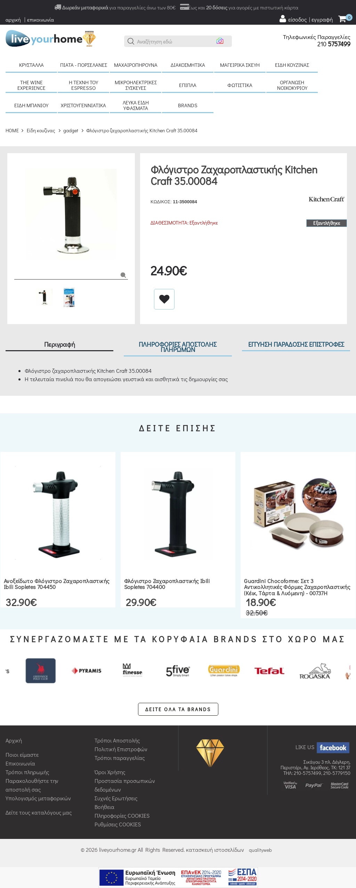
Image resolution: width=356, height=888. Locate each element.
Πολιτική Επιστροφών (121, 749)
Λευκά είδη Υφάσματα (136, 105)
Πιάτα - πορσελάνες (83, 64)
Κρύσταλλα (31, 64)
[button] (131, 41)
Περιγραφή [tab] (59, 344)
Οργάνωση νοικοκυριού (292, 85)
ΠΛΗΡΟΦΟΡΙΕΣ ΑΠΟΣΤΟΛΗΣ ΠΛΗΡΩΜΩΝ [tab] (178, 347)
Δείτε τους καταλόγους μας (39, 812)
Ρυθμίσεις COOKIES (118, 824)
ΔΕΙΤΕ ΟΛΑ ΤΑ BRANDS (178, 709)
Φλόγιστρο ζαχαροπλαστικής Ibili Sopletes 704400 (167, 584)
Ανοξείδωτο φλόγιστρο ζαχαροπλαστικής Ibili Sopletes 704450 (56, 584)
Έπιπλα (187, 84)
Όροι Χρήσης (110, 772)
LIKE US (323, 747)
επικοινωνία (40, 19)
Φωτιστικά (239, 84)
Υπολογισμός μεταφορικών (38, 798)
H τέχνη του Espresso (83, 85)
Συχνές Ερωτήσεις (116, 798)
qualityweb (260, 850)
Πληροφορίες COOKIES (122, 815)
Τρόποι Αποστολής (117, 740)
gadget (70, 130)
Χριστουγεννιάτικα (83, 105)
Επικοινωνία (20, 763)
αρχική (13, 19)
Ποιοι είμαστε (22, 754)
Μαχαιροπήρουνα (135, 64)
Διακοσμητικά (188, 64)
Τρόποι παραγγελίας (120, 757)
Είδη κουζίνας (292, 64)
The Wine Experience (31, 85)
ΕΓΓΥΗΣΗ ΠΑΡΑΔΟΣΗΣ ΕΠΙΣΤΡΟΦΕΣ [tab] (296, 344)
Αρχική (14, 740)
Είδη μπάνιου (31, 105)
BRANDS (187, 105)
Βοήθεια (104, 806)
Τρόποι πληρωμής (27, 772)
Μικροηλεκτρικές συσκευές (136, 85)
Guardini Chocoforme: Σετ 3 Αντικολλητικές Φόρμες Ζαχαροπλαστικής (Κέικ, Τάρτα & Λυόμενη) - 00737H (297, 587)
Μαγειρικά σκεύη (240, 64)
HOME (12, 130)
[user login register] (305, 19)
